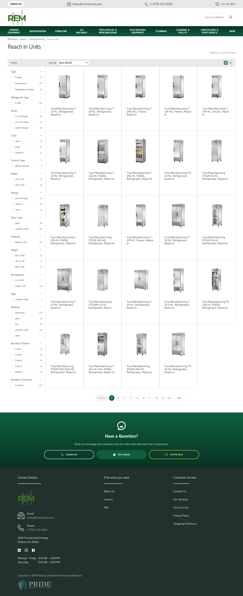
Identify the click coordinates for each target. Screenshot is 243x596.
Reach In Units (53, 39)
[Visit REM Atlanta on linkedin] (19, 550)
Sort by (52, 63)
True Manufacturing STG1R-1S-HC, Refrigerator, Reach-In (215, 175)
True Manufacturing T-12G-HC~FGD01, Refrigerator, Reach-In (101, 175)
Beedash (77, 575)
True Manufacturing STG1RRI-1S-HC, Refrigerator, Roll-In (100, 304)
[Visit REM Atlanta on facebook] (33, 550)
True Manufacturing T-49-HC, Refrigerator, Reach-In (139, 304)
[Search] (217, 17)
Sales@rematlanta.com (40, 517)
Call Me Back (225, 4)
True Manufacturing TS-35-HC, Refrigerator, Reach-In (178, 369)
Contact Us (16, 4)
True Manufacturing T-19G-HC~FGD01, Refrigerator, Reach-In (139, 175)
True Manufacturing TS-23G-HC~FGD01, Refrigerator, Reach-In (216, 304)
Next (179, 398)
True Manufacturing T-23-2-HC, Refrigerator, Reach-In (177, 304)
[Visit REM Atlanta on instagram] (26, 550)
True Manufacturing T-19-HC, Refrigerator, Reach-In (101, 111)
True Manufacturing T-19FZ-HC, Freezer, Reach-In (139, 111)
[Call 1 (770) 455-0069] (158, 4)
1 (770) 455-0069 (37, 529)
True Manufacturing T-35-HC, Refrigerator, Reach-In (177, 240)
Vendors (23, 39)
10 (169, 398)
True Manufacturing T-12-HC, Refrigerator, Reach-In (63, 111)
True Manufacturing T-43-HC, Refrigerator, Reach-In (63, 304)
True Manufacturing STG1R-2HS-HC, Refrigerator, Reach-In (101, 240)
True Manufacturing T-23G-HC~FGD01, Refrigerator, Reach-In (63, 240)
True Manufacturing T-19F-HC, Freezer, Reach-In (216, 111)
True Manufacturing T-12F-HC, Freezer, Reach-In (178, 111)
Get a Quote (121, 454)
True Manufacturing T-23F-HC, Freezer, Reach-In (140, 240)
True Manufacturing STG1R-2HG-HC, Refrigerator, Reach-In (139, 369)
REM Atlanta (13, 39)
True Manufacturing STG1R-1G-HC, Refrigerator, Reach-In (215, 240)
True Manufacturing (37, 39)
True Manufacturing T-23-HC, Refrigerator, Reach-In (63, 175)
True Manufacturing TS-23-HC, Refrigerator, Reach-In (178, 175)
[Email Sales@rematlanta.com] (84, 4)
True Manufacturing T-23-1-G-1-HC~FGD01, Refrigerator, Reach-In (101, 369)
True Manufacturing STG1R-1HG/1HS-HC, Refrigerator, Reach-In (63, 369)
